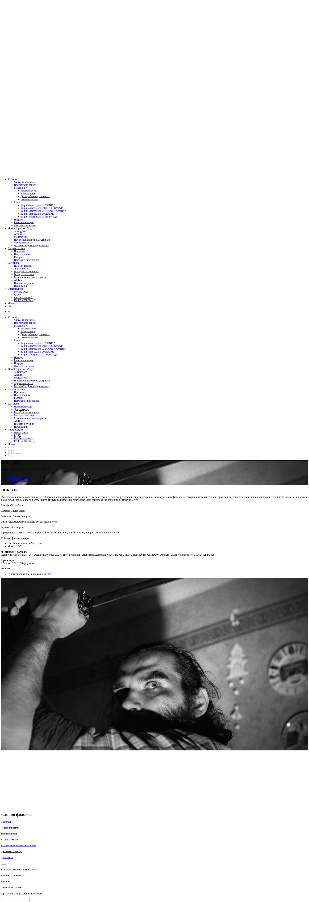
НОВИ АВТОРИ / (17, 480)
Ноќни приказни (29, 199)
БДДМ (17, 294)
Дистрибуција (15, 288)
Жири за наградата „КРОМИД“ (38, 205)
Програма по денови (25, 184)
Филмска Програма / (19, 477)
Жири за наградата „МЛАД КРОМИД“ (42, 208)
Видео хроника (22, 254)
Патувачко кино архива (26, 260)
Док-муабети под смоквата (35, 196)
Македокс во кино (24, 274)
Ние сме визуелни (24, 283)
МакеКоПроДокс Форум (21, 228)
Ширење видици (23, 265)
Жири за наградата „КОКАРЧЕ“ (38, 213)
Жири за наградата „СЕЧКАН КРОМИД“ (43, 210)
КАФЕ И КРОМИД (24, 300)
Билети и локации (23, 222)
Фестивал (13, 179)
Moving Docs (21, 291)
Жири (17, 202)
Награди (18, 219)
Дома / (11, 474)
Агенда (18, 234)
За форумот (20, 231)
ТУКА (49, 574)
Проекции (19, 251)
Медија (12, 303)
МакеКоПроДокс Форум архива (31, 245)
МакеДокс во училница (26, 271)
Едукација (13, 262)
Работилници (28, 193)
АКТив (18, 280)
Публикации (21, 286)
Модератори (20, 236)
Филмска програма (24, 182)
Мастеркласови (29, 190)
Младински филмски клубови (30, 277)
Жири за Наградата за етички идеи (39, 216)
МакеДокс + (20, 187)
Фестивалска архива (25, 225)
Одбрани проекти (23, 242)
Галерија (19, 257)
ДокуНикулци (21, 268)
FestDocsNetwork (23, 297)
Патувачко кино (16, 248)
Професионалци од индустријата (32, 239)
